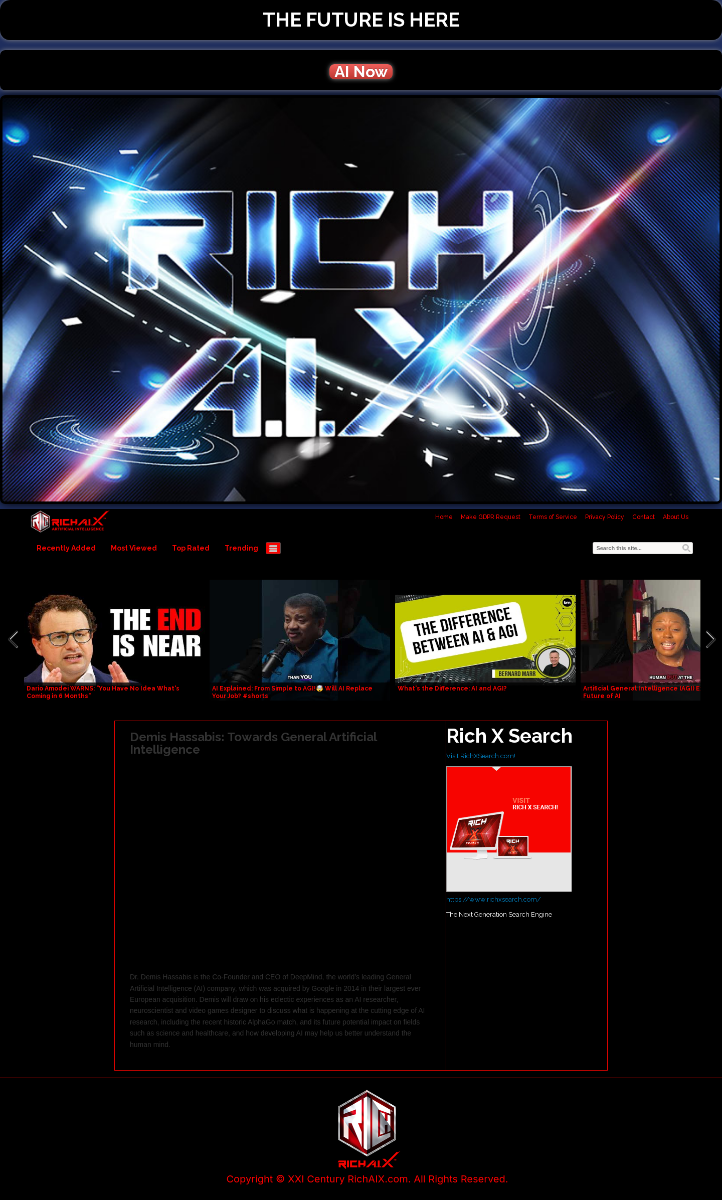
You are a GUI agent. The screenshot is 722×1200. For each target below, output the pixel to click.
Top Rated (191, 548)
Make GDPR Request (490, 517)
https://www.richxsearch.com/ (493, 899)
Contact (643, 517)
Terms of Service (552, 517)
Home (444, 517)
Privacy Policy (604, 517)
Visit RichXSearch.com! (480, 756)
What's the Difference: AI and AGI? (452, 688)
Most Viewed (134, 548)
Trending (241, 548)
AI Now (361, 71)
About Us (675, 517)
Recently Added (66, 548)
